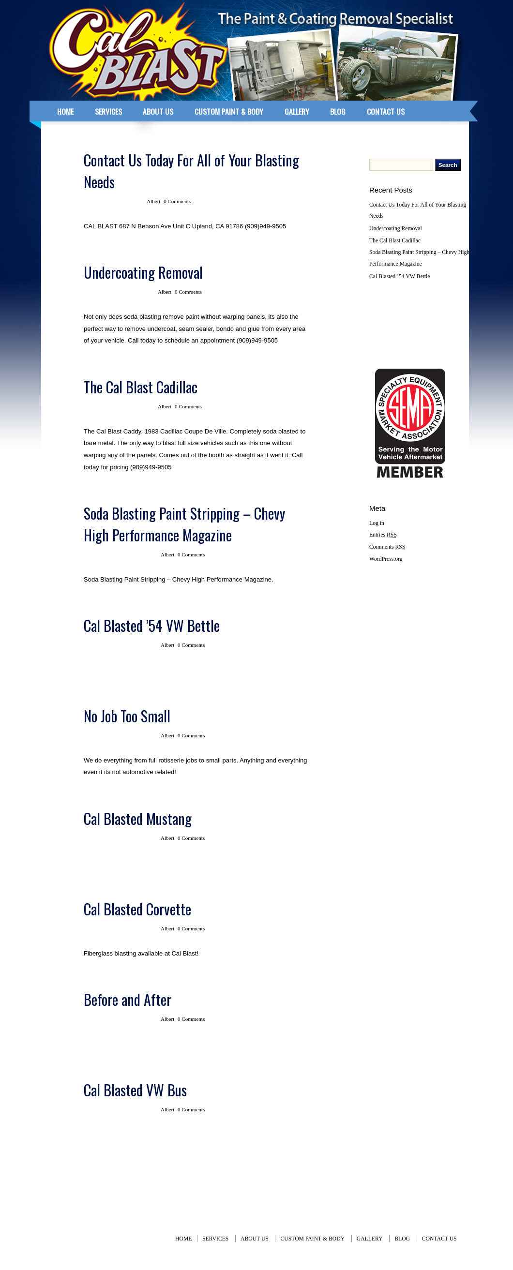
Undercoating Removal (143, 272)
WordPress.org (386, 559)
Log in (376, 523)
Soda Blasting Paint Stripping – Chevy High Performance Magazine (184, 524)
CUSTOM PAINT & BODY (229, 111)
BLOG (338, 111)
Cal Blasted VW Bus (135, 1090)
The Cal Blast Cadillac (140, 387)
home (65, 111)
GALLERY (297, 111)
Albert (153, 201)
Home (183, 1239)
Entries (383, 535)
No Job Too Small (127, 716)
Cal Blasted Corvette (137, 909)
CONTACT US (386, 111)
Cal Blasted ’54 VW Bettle (152, 625)
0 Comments (177, 201)
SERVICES (108, 111)
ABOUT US (158, 111)
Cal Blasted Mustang (138, 818)
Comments (387, 547)
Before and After (127, 999)
